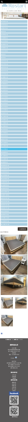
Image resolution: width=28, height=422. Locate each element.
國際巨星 (14, 382)
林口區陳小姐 (5, 191)
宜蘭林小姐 (5, 77)
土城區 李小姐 (5, 224)
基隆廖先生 (5, 83)
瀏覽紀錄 (19, 10)
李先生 (4, 57)
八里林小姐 (5, 116)
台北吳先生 (5, 103)
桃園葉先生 (5, 162)
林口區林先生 (5, 211)
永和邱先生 (5, 129)
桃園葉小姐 (5, 44)
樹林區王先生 (5, 214)
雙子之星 (14, 389)
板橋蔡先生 (5, 152)
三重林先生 (5, 126)
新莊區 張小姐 (5, 204)
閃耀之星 (14, 385)
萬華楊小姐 (5, 34)
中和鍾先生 (5, 133)
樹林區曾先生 (5, 188)
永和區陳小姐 (5, 175)
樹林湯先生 (5, 25)
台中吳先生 (5, 97)
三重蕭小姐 (5, 123)
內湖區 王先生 (5, 218)
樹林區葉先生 (5, 172)
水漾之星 (14, 387)
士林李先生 (5, 80)
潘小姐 (4, 31)
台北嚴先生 (5, 100)
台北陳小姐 (5, 159)
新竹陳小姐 (5, 74)
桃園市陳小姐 (5, 182)
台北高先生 (5, 93)
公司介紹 (14, 375)
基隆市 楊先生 (5, 195)
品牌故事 (14, 376)
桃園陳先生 (5, 38)
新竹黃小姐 (5, 61)
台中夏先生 (5, 110)
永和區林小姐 (5, 168)
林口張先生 (5, 51)
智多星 (14, 390)
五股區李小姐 (5, 221)
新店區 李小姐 (5, 208)
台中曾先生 (5, 106)
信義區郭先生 (5, 185)
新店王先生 (5, 139)
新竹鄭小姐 (5, 64)
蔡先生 (4, 54)
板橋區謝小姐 (5, 165)
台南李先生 (5, 90)
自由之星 (14, 384)
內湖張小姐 (5, 119)
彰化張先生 (5, 136)
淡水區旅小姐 (5, 178)
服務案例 (23, 229)
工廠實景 (14, 378)
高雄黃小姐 (5, 21)
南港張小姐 (5, 113)
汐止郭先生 (5, 41)
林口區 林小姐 (5, 198)
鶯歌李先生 (5, 28)
